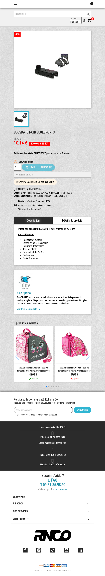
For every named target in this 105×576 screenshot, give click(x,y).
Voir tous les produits (29, 309)
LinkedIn (80, 550)
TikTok (52, 550)
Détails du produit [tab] (72, 220)
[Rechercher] (52, 14)
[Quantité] (17, 167)
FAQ (52, 480)
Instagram (66, 550)
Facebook (25, 550)
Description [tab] (33, 220)
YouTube (38, 550)
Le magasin (19, 496)
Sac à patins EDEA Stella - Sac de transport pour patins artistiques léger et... (74, 371)
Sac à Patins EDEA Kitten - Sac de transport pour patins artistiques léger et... (33, 371)
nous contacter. (60, 489)
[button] (66, 196)
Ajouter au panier (38, 167)
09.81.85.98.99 (52, 484)
